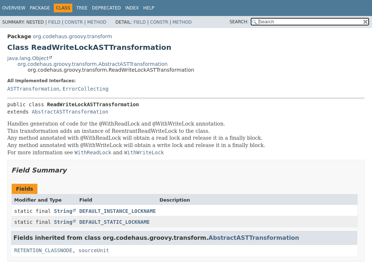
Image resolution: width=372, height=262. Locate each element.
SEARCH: (239, 21)
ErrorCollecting (85, 89)
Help (148, 8)
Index (132, 8)
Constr (74, 22)
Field (54, 22)
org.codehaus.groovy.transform (72, 36)
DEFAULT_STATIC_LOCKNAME (114, 222)
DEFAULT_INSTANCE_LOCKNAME (117, 211)
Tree (82, 8)
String (63, 211)
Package (40, 8)
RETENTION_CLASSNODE (43, 250)
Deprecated (106, 8)
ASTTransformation (33, 89)
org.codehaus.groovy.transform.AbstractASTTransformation (92, 64)
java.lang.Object (28, 58)
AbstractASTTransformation (70, 112)
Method (96, 22)
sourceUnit (93, 250)
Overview (13, 8)
